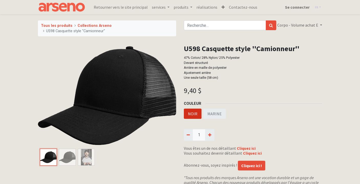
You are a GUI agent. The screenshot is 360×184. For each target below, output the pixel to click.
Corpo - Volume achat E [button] (298, 25)
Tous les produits (56, 26)
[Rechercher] (271, 25)
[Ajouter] (209, 135)
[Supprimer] (188, 135)
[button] (223, 7)
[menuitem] (121, 7)
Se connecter (297, 7)
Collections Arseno (95, 26)
